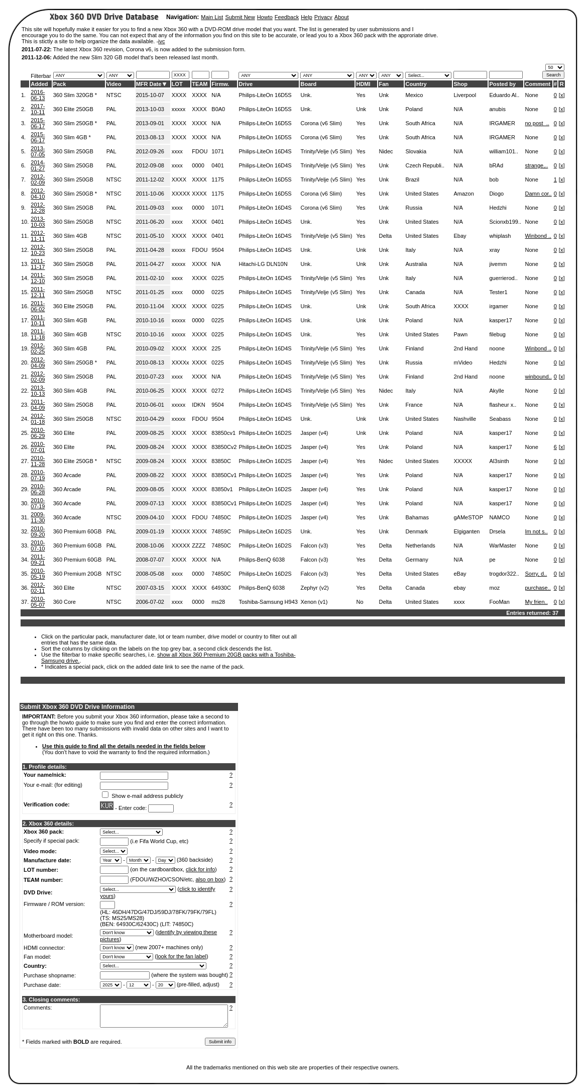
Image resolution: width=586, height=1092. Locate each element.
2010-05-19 (38, 574)
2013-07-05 (38, 151)
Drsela (497, 531)
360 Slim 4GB (70, 236)
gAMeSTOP (468, 517)
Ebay (459, 236)
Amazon (463, 194)
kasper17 (500, 320)
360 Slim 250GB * (75, 123)
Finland (414, 348)
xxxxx (179, 109)
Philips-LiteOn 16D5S (265, 95)
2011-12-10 (38, 278)
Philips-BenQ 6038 (262, 560)
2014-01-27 (38, 165)
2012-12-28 (38, 208)
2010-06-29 (38, 433)
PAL (111, 109)
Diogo (496, 194)
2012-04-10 (38, 194)
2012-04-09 (38, 362)
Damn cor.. (538, 194)
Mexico (414, 95)
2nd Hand (465, 348)
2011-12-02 (150, 179)
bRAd (496, 165)
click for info (200, 869)
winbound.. (538, 377)
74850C (221, 517)
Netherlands (420, 545)
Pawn (460, 334)
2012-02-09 (38, 179)
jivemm (498, 264)
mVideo (462, 362)
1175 (217, 179)
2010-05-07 (38, 602)
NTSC (114, 95)
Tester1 (498, 292)
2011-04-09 (38, 405)
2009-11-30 (38, 517)
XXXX (179, 95)
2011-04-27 (150, 264)
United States (421, 194)
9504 (217, 250)
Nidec (386, 151)
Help (306, 17)
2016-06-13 (38, 95)
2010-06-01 (150, 405)
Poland (413, 109)
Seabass (500, 419)
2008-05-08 (150, 574)
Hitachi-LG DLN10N (263, 264)
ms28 (218, 602)
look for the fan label (181, 956)
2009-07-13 (150, 503)
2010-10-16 (150, 320)
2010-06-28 (38, 489)
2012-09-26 (150, 151)
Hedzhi (497, 208)
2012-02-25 (38, 348)
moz (494, 588)
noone (497, 348)
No (359, 602)
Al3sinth (499, 461)
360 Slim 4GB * (72, 137)
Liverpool (464, 95)
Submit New (240, 17)
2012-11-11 (38, 236)
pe (492, 560)
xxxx (177, 151)
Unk (384, 95)
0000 (198, 165)
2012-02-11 (38, 588)
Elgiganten (466, 531)
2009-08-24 (150, 447)
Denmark (416, 531)
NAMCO (499, 517)
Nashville (464, 419)
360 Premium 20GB (77, 574)
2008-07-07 (150, 560)
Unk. (306, 95)
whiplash (500, 236)
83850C (221, 461)
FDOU (199, 151)
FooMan (499, 602)
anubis (497, 109)
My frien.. (536, 602)
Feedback (287, 17)
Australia (416, 264)
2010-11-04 (150, 306)
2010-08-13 (150, 362)
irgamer (498, 306)
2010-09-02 (150, 348)
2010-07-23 (150, 377)
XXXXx (180, 362)
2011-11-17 (38, 264)
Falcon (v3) (314, 545)
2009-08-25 (150, 433)
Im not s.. (536, 531)
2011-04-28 (150, 250)
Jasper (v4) (314, 433)
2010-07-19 (38, 475)
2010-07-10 (38, 545)
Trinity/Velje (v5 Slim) (326, 151)
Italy (410, 250)
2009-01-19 (150, 531)
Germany (416, 560)
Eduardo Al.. (504, 95)
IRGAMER (502, 123)
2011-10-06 (150, 194)
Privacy (323, 17)
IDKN (198, 405)
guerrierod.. (503, 278)
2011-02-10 (150, 278)
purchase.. (537, 588)
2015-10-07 (150, 95)
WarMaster (502, 545)
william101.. (503, 151)
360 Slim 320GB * (75, 95)
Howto (265, 17)
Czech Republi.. (424, 165)
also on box (210, 879)
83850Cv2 (224, 447)
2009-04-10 (150, 517)
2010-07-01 (38, 447)
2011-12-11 (38, 292)
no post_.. (537, 123)
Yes (360, 95)
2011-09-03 (150, 208)
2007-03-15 (150, 588)
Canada (415, 292)
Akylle (496, 391)
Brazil (412, 179)
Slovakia (415, 151)
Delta (385, 236)
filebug (497, 334)
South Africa (420, 123)
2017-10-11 (38, 109)
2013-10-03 (150, 109)
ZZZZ (198, 545)
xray (494, 250)
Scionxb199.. (505, 222)
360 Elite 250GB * (75, 461)
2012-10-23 (38, 250)
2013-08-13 (150, 137)
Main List (212, 17)
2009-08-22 (150, 475)
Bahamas (416, 517)
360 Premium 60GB (77, 531)
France (413, 405)
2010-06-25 (150, 391)
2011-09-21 (38, 560)
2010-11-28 (38, 461)
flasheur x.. (502, 405)
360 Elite (64, 433)
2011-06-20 (150, 222)
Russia (413, 208)
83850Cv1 (224, 475)
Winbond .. (538, 236)
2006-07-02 (150, 602)
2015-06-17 (38, 123)
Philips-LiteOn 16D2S (265, 433)
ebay (459, 588)
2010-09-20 (38, 531)
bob (493, 179)
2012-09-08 (150, 165)
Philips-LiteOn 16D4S (265, 151)
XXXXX (181, 194)
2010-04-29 (150, 419)
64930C (221, 588)
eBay (459, 574)
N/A (215, 95)
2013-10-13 (38, 391)
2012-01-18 (38, 419)
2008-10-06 (150, 545)
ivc (161, 41)
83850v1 (221, 489)
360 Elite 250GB (73, 109)
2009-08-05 (150, 489)
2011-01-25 (150, 292)
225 (215, 348)
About (341, 17)
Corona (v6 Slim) (321, 123)
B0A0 (218, 109)
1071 (217, 151)
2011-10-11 (38, 320)
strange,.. (536, 165)
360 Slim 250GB (73, 151)
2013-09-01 (150, 123)
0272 (217, 391)
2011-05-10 (150, 236)
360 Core (64, 602)
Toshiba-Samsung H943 (268, 602)
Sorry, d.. (536, 574)
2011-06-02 (38, 306)
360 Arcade (67, 475)
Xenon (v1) (313, 602)
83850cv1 (223, 433)
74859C (221, 531)
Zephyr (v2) (314, 588)
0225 (217, 278)
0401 (217, 165)
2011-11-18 (38, 334)
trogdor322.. (504, 574)
